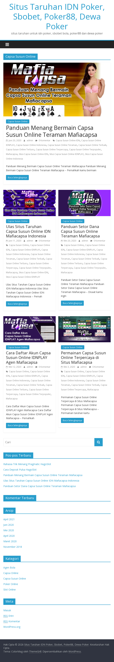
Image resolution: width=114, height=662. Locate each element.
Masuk (7, 610)
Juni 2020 (8, 524)
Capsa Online (10, 573)
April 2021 (9, 519)
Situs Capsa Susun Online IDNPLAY (66, 154)
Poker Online (10, 584)
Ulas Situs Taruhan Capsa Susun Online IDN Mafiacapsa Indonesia (28, 231)
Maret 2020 (10, 541)
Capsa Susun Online (18, 121)
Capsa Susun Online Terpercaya (52, 149)
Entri (8, 616)
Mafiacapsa (11, 154)
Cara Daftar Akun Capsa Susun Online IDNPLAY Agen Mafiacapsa (28, 357)
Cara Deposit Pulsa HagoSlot (20, 469)
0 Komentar (42, 140)
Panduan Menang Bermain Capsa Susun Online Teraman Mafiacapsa (51, 131)
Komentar (11, 621)
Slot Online (9, 589)
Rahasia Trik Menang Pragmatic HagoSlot (27, 464)
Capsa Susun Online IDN (68, 140)
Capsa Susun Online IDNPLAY (25, 249)
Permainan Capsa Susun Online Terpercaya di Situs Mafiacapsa (83, 357)
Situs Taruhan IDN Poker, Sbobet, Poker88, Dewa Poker (57, 16)
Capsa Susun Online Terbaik (92, 145)
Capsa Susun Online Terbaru (20, 149)
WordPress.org (11, 626)
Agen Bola (9, 567)
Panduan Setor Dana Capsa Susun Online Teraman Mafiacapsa (80, 231)
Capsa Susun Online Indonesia (31, 145)
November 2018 (12, 546)
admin (30, 140)
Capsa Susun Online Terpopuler (85, 149)
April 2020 (9, 535)
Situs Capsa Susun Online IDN (33, 154)
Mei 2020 (8, 530)
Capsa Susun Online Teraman (62, 145)
